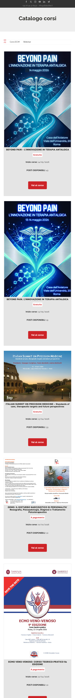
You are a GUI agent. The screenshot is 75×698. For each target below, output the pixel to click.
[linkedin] (44, 2)
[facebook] (26, 2)
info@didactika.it (46, 6)
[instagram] (35, 2)
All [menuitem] (5, 42)
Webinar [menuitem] (27, 42)
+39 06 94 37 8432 (29, 6)
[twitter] (31, 2)
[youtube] (40, 2)
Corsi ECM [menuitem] (15, 42)
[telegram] (49, 2)
